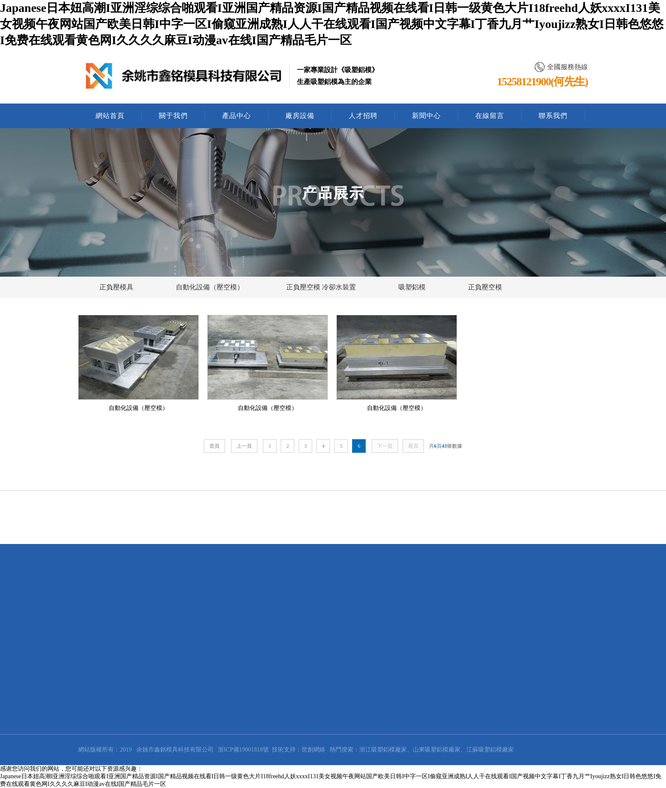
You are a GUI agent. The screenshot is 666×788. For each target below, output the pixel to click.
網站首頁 (110, 115)
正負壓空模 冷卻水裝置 (321, 287)
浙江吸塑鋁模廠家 (383, 749)
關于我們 (173, 115)
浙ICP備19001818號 (243, 749)
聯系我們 (553, 115)
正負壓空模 (485, 287)
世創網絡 (313, 749)
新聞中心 (426, 115)
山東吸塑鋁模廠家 (436, 749)
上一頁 (244, 446)
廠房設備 (299, 115)
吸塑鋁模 (412, 287)
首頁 (214, 446)
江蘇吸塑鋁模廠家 (490, 749)
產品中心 (236, 115)
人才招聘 (363, 115)
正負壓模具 (116, 287)
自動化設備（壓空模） (210, 287)
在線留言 (489, 115)
